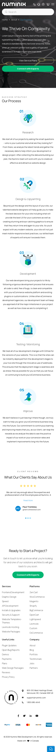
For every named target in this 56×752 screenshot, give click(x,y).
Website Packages (11, 631)
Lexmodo (34, 623)
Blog (32, 649)
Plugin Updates (9, 645)
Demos (5, 654)
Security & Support (11, 614)
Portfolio (34, 654)
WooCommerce (37, 596)
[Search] (28, 12)
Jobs (32, 663)
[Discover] (38, 725)
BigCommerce (36, 610)
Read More (28, 500)
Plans (4, 663)
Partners (34, 667)
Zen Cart (34, 592)
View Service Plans (28, 60)
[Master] (28, 725)
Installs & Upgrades (11, 610)
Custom (33, 628)
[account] (43, 4)
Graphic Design (9, 596)
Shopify (33, 605)
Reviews (6, 672)
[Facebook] (18, 715)
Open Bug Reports (11, 649)
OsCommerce (36, 632)
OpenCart (34, 614)
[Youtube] (37, 715)
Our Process (26, 19)
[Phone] (34, 4)
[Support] (38, 4)
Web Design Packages (13, 667)
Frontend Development (13, 592)
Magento (34, 601)
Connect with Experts (28, 68)
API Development (10, 605)
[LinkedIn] (31, 715)
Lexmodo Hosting (10, 627)
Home (5, 19)
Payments (7, 658)
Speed (5, 601)
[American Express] (49, 725)
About (14, 19)
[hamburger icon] (52, 4)
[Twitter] (24, 715)
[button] (25, 518)
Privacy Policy (8, 676)
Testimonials (36, 658)
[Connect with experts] (28, 575)
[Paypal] (7, 725)
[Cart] (47, 4)
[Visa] (17, 725)
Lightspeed (35, 619)
